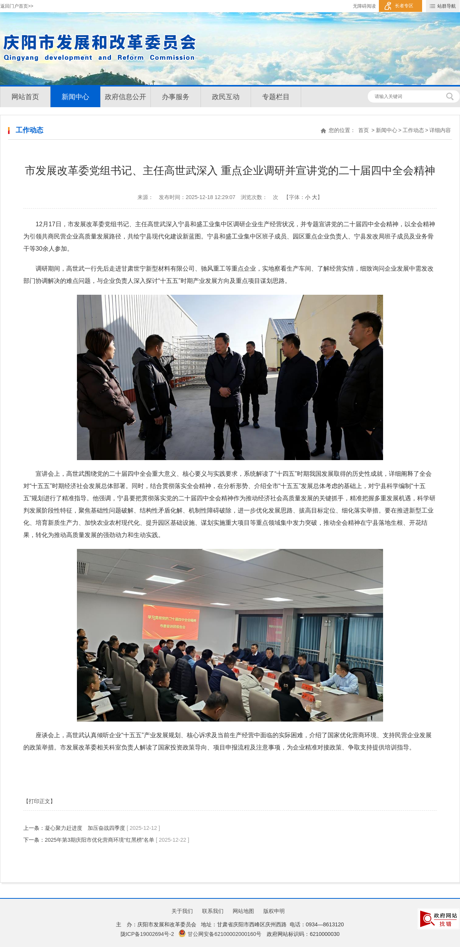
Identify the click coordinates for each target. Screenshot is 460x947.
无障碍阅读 (364, 6)
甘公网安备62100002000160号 (219, 934)
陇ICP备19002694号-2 (147, 934)
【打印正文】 (39, 801)
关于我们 (182, 911)
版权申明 (274, 911)
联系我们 (212, 911)
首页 (363, 130)
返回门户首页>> (16, 6)
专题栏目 (276, 97)
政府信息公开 (125, 97)
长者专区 (404, 5)
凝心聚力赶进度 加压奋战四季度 (86, 828)
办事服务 (175, 97)
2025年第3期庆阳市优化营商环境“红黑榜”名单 (99, 840)
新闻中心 (75, 97)
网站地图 (243, 911)
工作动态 (413, 130)
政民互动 (226, 97)
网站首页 (25, 97)
